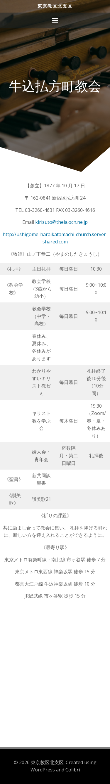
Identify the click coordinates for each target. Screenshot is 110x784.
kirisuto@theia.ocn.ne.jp (61, 222)
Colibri (72, 769)
